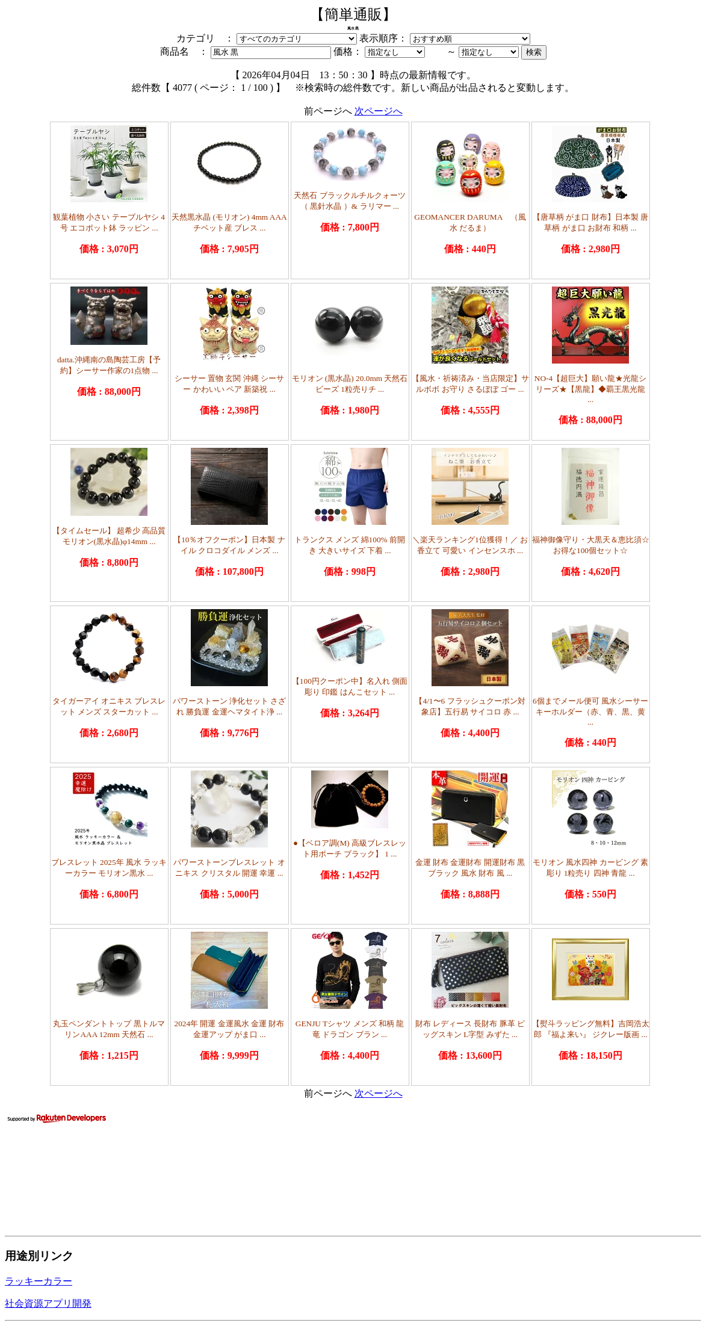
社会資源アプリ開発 (48, 1303)
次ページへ (379, 111)
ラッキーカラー (38, 1281)
